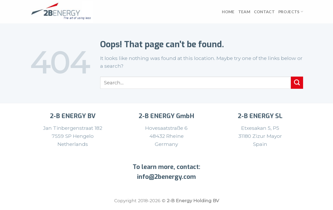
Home (228, 11)
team (244, 11)
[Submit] (297, 83)
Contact (264, 11)
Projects (290, 11)
